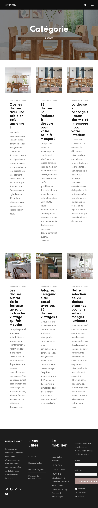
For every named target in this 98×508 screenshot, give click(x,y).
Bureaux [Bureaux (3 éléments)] (55, 460)
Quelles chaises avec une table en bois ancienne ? (17, 116)
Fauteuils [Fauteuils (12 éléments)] (56, 473)
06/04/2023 (75, 100)
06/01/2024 (14, 100)
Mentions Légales (36, 469)
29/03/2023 (75, 286)
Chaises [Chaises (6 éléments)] (55, 469)
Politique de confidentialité (34, 477)
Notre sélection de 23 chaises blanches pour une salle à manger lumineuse (79, 306)
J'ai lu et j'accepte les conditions (80, 492)
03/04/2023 (45, 286)
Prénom (78, 470)
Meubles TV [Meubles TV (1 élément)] (65, 482)
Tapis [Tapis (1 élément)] (66, 490)
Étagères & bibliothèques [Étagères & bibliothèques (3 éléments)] (58, 495)
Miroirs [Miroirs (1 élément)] (54, 486)
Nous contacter (35, 463)
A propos (32, 456)
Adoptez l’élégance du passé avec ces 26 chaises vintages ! (49, 304)
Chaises (24, 89)
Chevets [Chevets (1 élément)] (62, 470)
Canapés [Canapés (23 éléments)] (57, 465)
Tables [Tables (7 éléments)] (60, 485)
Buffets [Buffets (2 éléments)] (59, 457)
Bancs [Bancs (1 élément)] (54, 457)
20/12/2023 (45, 100)
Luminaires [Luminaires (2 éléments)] (56, 482)
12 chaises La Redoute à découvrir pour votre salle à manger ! (48, 122)
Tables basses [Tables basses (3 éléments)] (58, 489)
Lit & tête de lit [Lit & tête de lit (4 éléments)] (58, 478)
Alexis (24, 100)
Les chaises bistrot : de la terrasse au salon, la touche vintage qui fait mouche (17, 308)
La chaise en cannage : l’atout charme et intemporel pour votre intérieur (79, 120)
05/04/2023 (14, 286)
